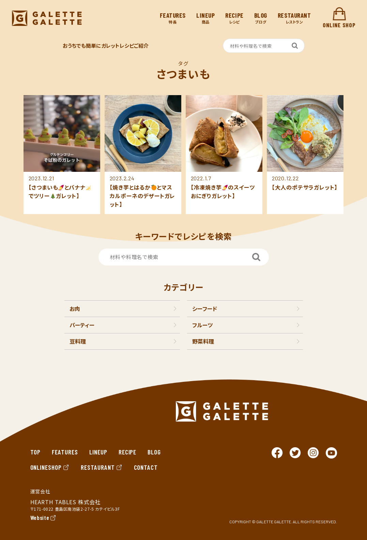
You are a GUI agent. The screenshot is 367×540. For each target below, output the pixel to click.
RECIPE (128, 452)
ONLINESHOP (50, 467)
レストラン (294, 18)
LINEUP (98, 452)
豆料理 (78, 341)
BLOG (154, 452)
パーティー (82, 325)
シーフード (204, 308)
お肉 (75, 308)
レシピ (234, 18)
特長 (173, 18)
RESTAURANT (102, 467)
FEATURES (65, 452)
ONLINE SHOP (339, 18)
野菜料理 (203, 341)
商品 (205, 18)
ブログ (260, 18)
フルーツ (202, 325)
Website (39, 517)
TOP (35, 452)
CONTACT (146, 467)
